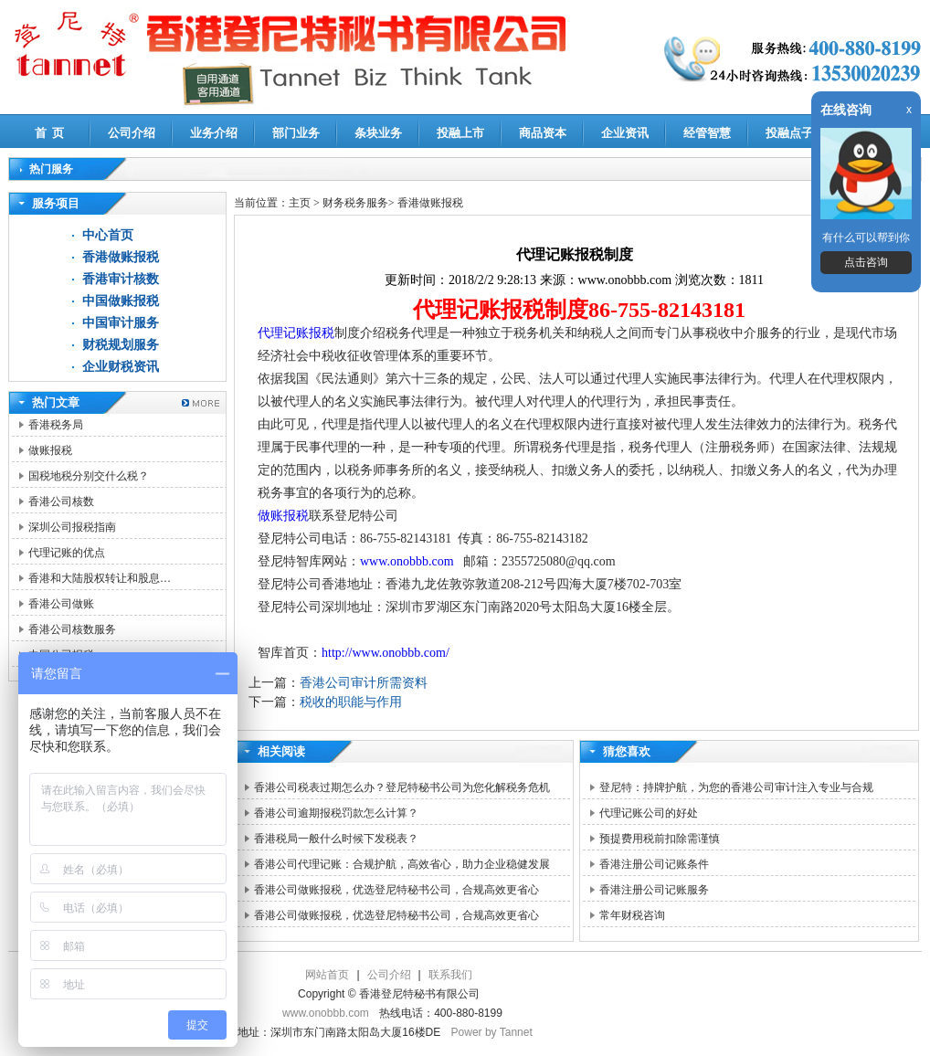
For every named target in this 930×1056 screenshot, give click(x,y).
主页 (300, 202)
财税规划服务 (120, 345)
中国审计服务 (120, 323)
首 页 (50, 133)
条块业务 (378, 133)
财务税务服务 (355, 202)
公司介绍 (131, 133)
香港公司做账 (61, 603)
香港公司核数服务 (72, 629)
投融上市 (460, 133)
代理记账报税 (296, 333)
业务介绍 (214, 133)
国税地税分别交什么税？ (88, 476)
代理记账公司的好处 (648, 813)
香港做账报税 (120, 257)
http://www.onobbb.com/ (385, 653)
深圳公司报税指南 (72, 527)
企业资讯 (625, 133)
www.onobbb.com (407, 561)
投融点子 (789, 133)
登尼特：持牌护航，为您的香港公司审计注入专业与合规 (736, 787)
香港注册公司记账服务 (654, 889)
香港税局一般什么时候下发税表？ (336, 838)
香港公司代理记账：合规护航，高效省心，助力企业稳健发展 (402, 864)
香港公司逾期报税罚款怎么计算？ (336, 813)
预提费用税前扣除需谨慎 (659, 838)
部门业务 (296, 133)
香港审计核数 (120, 279)
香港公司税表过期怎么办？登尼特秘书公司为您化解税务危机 (402, 787)
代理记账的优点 (66, 552)
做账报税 (50, 450)
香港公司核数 (61, 501)
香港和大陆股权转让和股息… (99, 578)
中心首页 (107, 235)
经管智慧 (707, 133)
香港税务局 (55, 424)
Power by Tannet (492, 1032)
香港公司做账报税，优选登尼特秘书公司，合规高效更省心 (396, 889)
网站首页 (327, 974)
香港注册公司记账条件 (654, 864)
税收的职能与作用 (351, 702)
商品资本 (542, 133)
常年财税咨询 (632, 915)
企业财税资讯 (120, 367)
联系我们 (450, 974)
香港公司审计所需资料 (364, 683)
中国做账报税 (120, 301)
